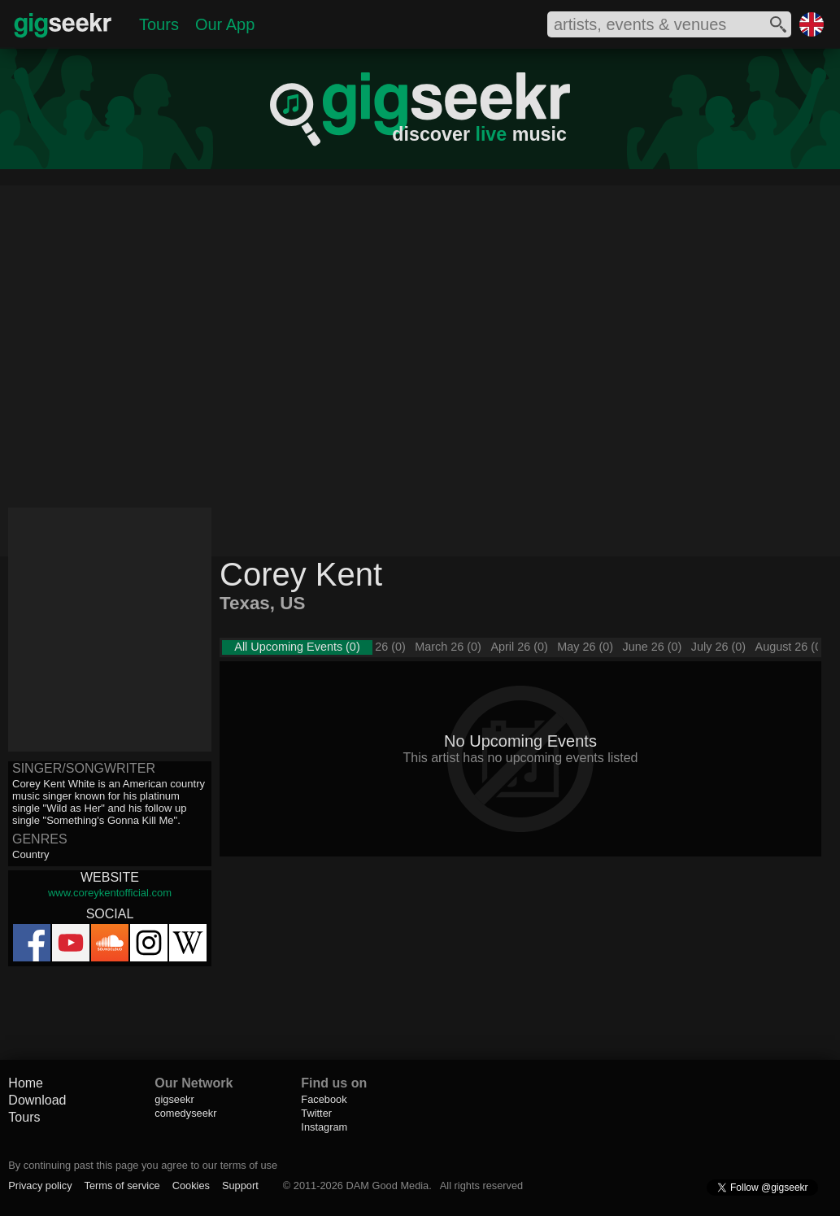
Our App (225, 24)
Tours (159, 24)
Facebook (323, 1099)
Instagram (324, 1127)
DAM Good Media (387, 1185)
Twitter (316, 1113)
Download (37, 1100)
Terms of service (122, 1185)
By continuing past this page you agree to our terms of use (142, 1165)
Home (25, 1083)
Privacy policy (40, 1185)
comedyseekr (185, 1113)
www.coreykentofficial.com (110, 893)
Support (240, 1185)
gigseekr (174, 1099)
